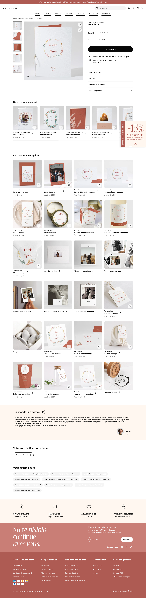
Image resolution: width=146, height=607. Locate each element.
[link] (88, 258)
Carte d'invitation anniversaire (75, 581)
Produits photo (106, 13)
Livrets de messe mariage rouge (95, 474)
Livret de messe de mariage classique (65, 474)
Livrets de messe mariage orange (26, 479)
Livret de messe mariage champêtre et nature (31, 474)
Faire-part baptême (71, 573)
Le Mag (95, 573)
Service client (17, 565)
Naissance (47, 13)
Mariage (37, 13)
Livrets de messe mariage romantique (96, 479)
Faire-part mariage (71, 565)
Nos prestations (49, 559)
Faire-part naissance (72, 569)
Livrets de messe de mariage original (28, 485)
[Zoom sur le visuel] (28, 76)
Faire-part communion (72, 577)
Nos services (45, 565)
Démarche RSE (118, 573)
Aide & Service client (23, 559)
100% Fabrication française (121, 577)
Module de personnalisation (50, 577)
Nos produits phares (75, 559)
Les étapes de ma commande (22, 573)
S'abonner (127, 539)
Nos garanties (117, 569)
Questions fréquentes (20, 569)
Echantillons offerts (47, 569)
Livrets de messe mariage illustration (89, 485)
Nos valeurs (116, 565)
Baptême (58, 13)
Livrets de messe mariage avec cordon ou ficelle (60, 479)
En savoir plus (96, 62)
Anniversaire (80, 13)
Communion (68, 13)
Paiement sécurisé (19, 577)
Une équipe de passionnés (9, 8)
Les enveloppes (46, 581)
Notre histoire (97, 565)
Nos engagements (122, 559)
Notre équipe (97, 569)
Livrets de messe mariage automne (27, 490)
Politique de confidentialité (120, 591)
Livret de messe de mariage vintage (58, 485)
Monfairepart (99, 559)
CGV (131, 591)
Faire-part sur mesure (48, 573)
